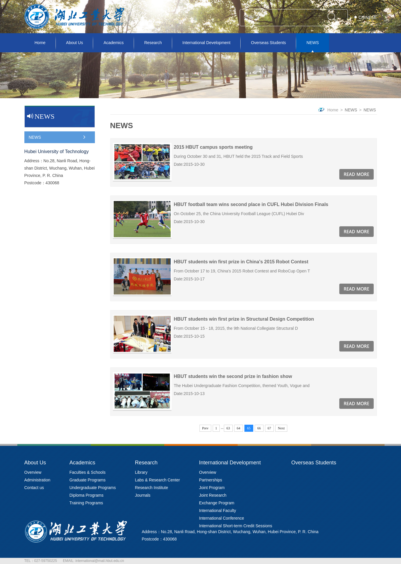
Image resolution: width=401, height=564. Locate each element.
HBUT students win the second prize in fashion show (233, 376)
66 (259, 428)
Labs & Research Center (157, 480)
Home (40, 42)
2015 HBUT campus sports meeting (213, 147)
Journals (142, 495)
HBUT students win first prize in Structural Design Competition (244, 319)
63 (228, 428)
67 (269, 428)
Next (281, 428)
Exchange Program (216, 503)
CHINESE (367, 17)
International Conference (221, 518)
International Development (206, 42)
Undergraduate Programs (92, 487)
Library (141, 472)
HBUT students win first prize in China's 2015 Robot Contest (241, 261)
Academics (113, 42)
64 (238, 428)
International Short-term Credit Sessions (235, 525)
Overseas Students (268, 42)
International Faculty (217, 510)
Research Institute (151, 487)
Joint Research (212, 495)
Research (153, 42)
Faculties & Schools (87, 472)
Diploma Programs (86, 495)
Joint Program (212, 487)
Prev (205, 428)
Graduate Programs (87, 480)
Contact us (34, 487)
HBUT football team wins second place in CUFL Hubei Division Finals (251, 204)
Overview (32, 472)
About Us (74, 42)
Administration (37, 480)
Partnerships (210, 480)
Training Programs (86, 503)
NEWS (312, 42)
